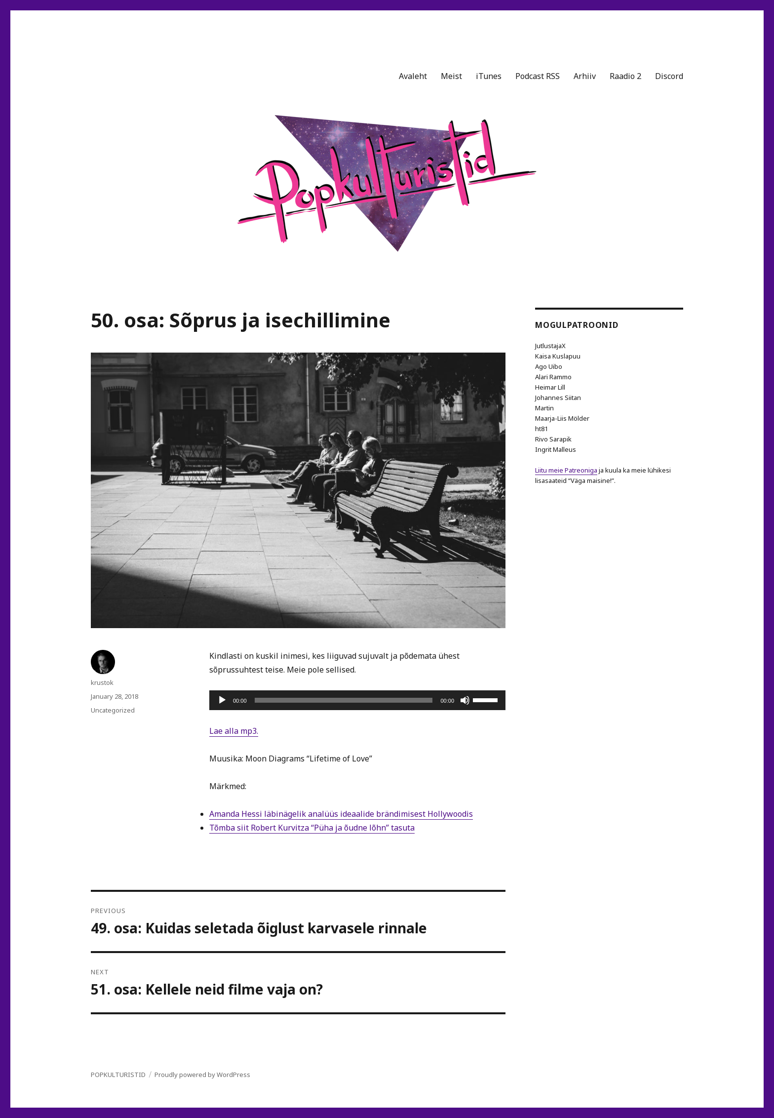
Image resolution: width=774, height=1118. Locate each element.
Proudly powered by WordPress (202, 1074)
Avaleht (413, 76)
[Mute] (465, 700)
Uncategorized (113, 710)
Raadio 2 (625, 76)
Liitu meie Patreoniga (566, 470)
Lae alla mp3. (233, 730)
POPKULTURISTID (118, 1074)
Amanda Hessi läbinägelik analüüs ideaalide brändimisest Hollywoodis (341, 813)
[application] (357, 700)
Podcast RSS (537, 76)
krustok (102, 682)
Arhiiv (585, 76)
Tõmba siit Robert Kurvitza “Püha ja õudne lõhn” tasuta (312, 827)
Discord (669, 76)
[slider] (344, 700)
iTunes (489, 76)
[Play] (222, 700)
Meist (451, 76)
